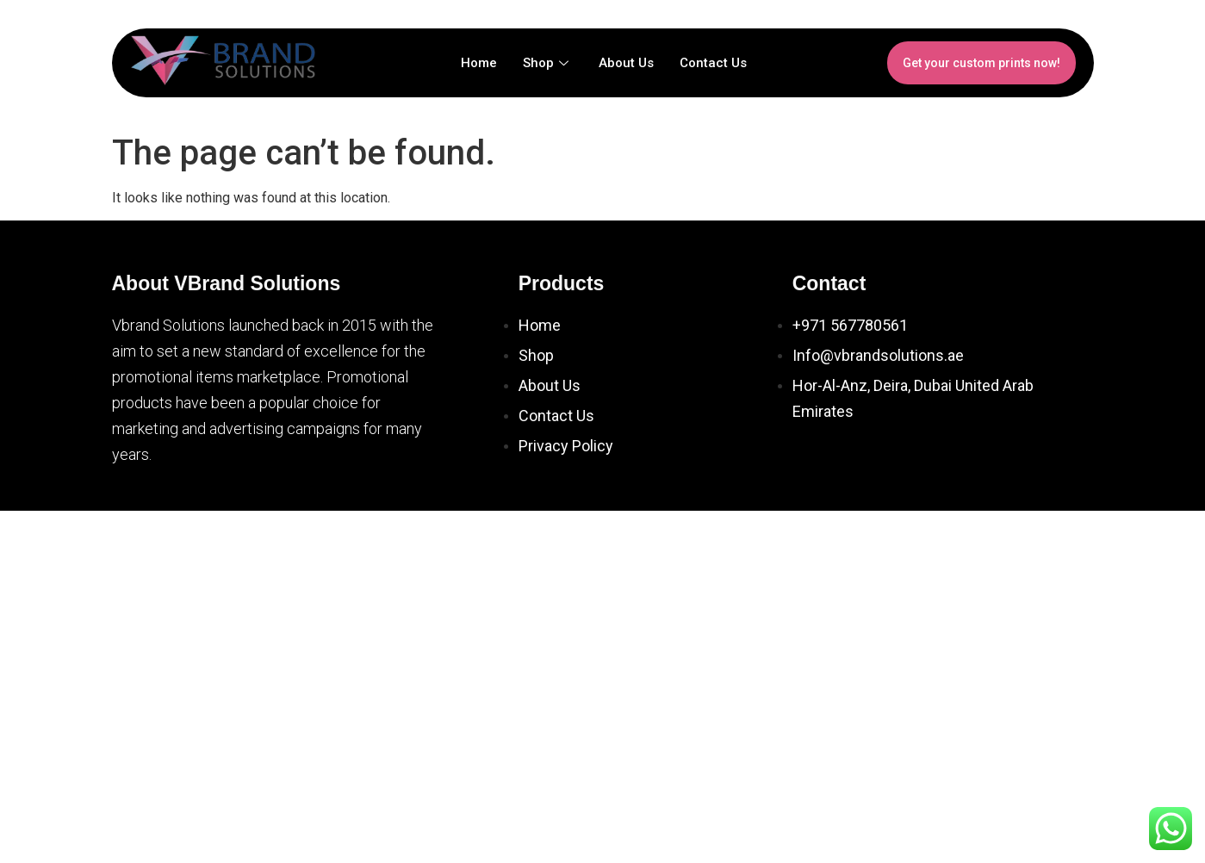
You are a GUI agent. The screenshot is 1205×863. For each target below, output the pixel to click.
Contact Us (713, 63)
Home (479, 63)
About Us (626, 63)
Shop (548, 63)
